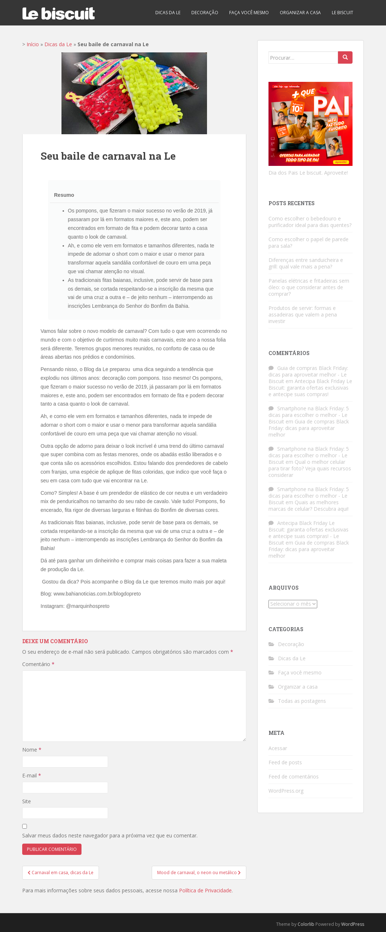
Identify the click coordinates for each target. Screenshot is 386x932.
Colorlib (306, 924)
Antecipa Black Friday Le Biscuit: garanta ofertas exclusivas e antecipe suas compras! (310, 388)
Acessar (277, 748)
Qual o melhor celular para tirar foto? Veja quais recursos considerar (309, 468)
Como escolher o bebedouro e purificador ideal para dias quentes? (309, 221)
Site (26, 801)
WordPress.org (285, 790)
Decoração (204, 12)
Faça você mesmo (249, 12)
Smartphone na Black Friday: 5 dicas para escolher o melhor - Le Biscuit (308, 415)
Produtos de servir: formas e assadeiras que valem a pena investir (302, 314)
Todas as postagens (302, 700)
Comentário (38, 664)
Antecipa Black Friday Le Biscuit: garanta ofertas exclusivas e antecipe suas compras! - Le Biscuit (308, 532)
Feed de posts (285, 762)
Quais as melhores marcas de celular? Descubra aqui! (308, 505)
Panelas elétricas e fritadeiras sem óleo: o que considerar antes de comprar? (308, 287)
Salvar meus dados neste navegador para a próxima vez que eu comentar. (110, 835)
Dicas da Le (167, 12)
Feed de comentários (293, 776)
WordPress (352, 924)
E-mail (31, 775)
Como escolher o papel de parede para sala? (308, 242)
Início (33, 44)
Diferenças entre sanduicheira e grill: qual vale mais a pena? (305, 263)
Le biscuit (342, 12)
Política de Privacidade (205, 890)
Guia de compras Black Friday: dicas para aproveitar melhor (308, 428)
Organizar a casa (300, 12)
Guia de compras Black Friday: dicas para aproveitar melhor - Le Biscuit (308, 375)
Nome (31, 749)
